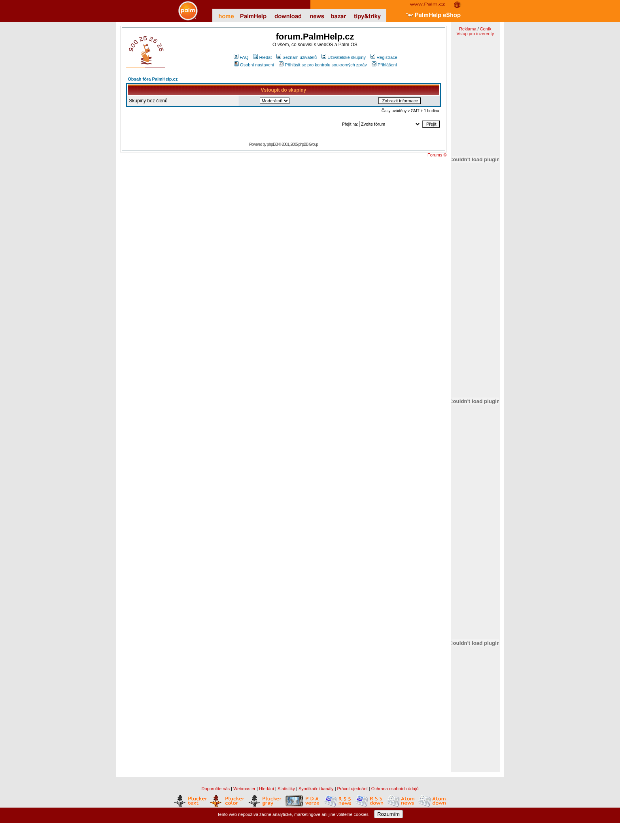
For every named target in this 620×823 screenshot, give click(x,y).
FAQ (241, 57)
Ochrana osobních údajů (395, 788)
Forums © (436, 155)
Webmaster (244, 788)
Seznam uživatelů (296, 57)
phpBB (272, 144)
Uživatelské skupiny (343, 57)
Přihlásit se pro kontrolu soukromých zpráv (323, 64)
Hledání (266, 788)
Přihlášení (384, 64)
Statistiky (286, 788)
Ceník (485, 28)
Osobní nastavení (254, 64)
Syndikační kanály (316, 788)
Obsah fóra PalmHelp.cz (153, 79)
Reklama (467, 28)
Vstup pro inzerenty (475, 33)
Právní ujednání (352, 788)
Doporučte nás (215, 788)
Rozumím (388, 814)
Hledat (262, 57)
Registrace (383, 57)
